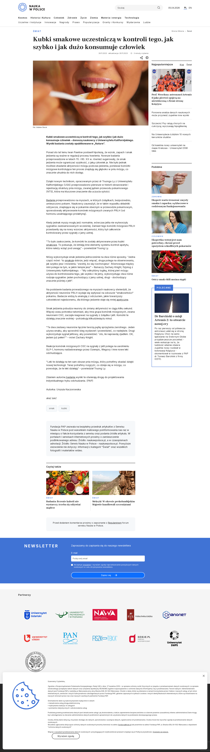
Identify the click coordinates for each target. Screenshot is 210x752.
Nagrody (64, 22)
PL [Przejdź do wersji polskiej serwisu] (185, 7)
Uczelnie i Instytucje (29, 22)
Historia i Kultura (40, 17)
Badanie (51, 200)
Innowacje (50, 22)
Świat (37, 31)
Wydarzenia (133, 22)
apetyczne (122, 299)
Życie (83, 17)
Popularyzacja (91, 22)
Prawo (76, 22)
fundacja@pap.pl (124, 725)
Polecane (164, 287)
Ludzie (147, 22)
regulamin (87, 565)
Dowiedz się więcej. (160, 732)
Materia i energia (111, 17)
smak (51, 408)
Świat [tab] (189, 64)
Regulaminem (115, 522)
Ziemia (94, 17)
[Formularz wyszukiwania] (139, 8)
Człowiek (59, 17)
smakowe (51, 244)
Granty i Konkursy (113, 22)
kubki (64, 408)
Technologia (132, 17)
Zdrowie (72, 17)
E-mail (74, 553)
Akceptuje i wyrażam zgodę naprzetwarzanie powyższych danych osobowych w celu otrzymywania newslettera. (106, 566)
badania (71, 377)
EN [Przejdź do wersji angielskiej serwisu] (190, 7)
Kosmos (22, 17)
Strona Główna (178, 31)
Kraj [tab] (182, 64)
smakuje (69, 260)
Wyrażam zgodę (65, 736)
